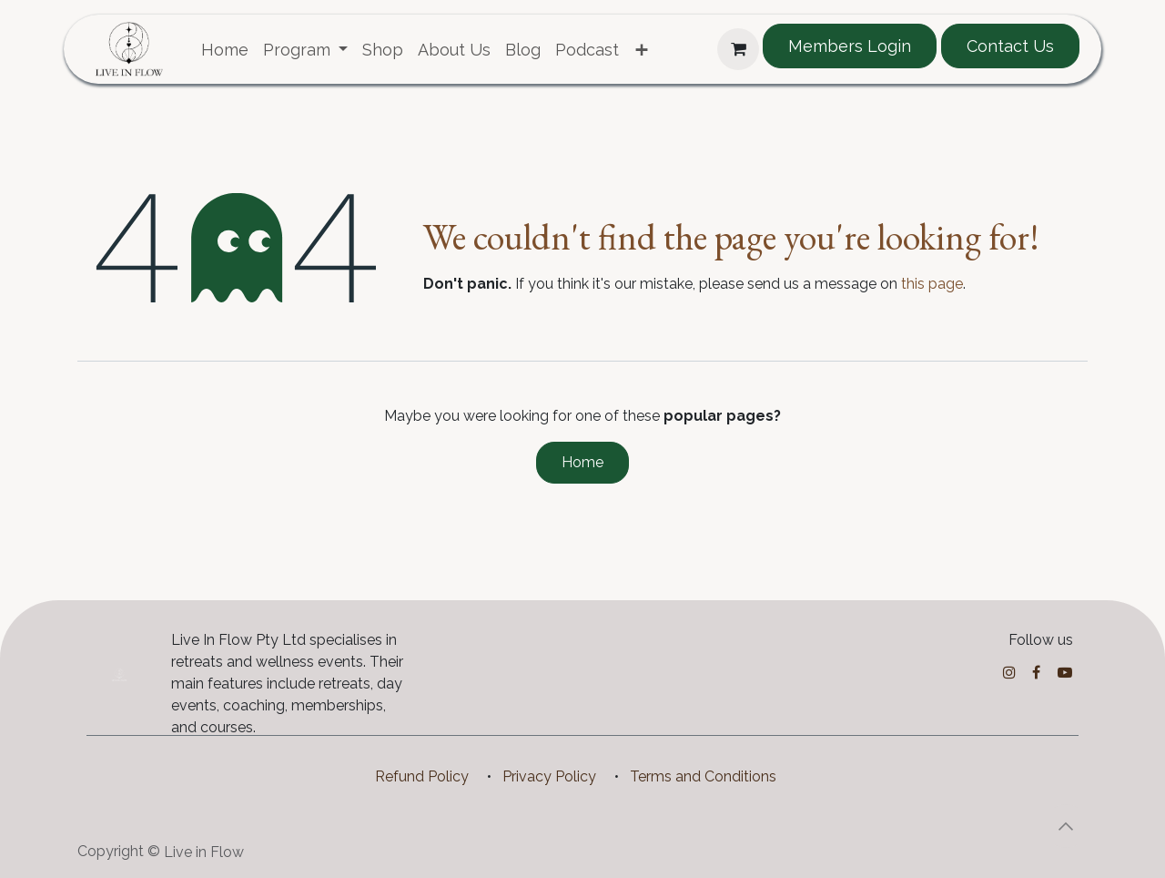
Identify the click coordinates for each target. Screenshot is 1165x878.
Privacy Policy (549, 776)
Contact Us (1010, 46)
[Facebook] (1036, 672)
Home (582, 462)
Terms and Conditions (703, 776)
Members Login (849, 46)
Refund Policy (422, 776)
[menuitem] (225, 49)
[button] (1066, 826)
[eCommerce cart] (738, 49)
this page (932, 283)
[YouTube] (1065, 672)
